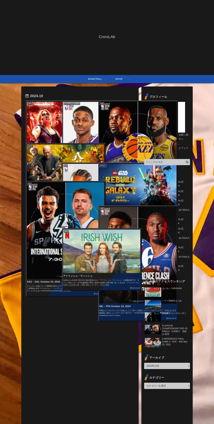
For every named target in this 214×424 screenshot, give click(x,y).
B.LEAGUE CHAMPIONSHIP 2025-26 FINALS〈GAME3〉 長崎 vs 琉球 (165, 215)
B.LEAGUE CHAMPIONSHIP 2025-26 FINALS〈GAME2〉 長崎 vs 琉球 (165, 246)
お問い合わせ (152, 415)
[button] (187, 162)
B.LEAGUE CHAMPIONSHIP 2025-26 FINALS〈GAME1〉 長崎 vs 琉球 (165, 266)
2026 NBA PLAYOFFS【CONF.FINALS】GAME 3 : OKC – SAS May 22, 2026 (166, 277)
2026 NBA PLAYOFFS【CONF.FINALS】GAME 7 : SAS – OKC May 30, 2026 (166, 184)
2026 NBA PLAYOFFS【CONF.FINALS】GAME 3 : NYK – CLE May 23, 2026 (166, 256)
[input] (167, 162)
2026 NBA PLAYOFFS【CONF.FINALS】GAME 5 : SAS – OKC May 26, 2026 (166, 205)
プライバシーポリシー (180, 415)
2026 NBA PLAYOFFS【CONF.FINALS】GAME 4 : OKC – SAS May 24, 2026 (166, 235)
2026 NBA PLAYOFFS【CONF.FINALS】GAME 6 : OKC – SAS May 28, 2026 (166, 194)
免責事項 (164, 415)
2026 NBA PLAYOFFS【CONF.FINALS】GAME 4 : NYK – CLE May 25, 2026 (166, 225)
